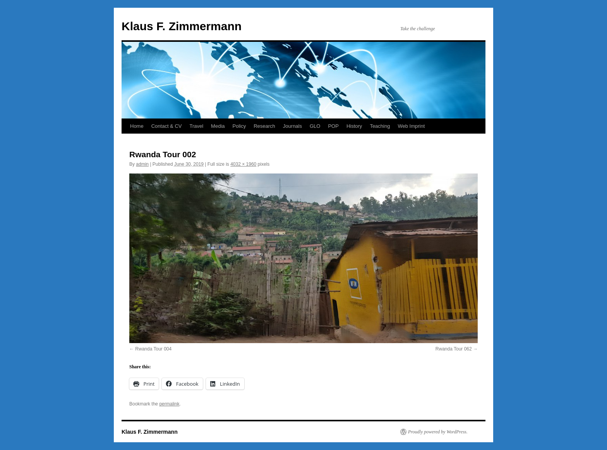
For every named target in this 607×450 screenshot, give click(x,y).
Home (137, 126)
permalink (169, 404)
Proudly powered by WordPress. (438, 432)
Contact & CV (166, 126)
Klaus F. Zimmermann (182, 26)
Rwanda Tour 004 (153, 349)
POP (333, 126)
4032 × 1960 (243, 164)
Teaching (380, 126)
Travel (196, 126)
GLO (315, 126)
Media (218, 126)
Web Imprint (411, 126)
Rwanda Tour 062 (454, 349)
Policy (239, 126)
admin (142, 164)
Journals (292, 126)
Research (264, 126)
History (354, 126)
